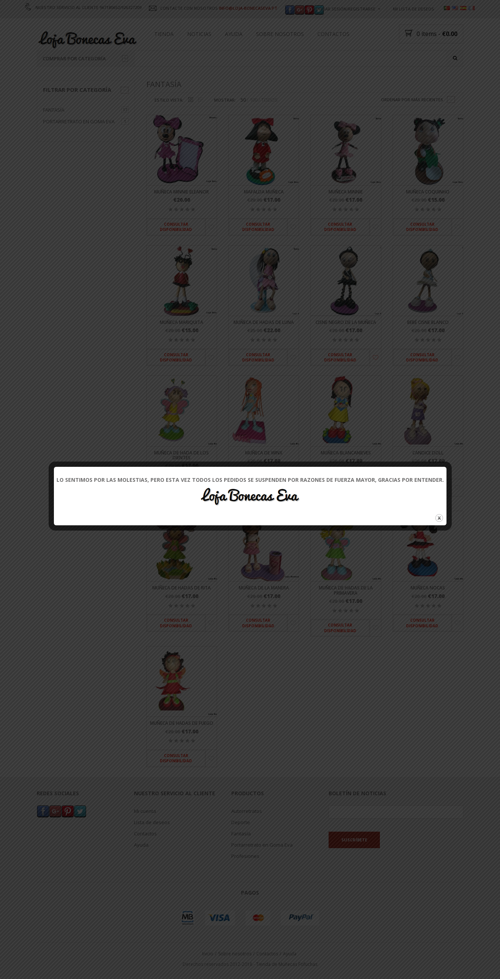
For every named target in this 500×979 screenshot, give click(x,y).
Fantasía (53, 109)
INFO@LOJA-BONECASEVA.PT (248, 8)
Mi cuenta (145, 810)
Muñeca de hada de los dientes (181, 455)
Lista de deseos (152, 822)
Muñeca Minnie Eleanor (181, 192)
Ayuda (234, 33)
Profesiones (245, 855)
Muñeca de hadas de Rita (181, 588)
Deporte (240, 822)
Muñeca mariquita (181, 322)
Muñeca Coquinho (427, 192)
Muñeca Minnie (346, 192)
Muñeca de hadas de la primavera (346, 590)
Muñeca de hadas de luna (264, 322)
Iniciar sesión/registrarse (345, 9)
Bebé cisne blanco (428, 322)
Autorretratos (246, 810)
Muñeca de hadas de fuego (181, 723)
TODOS (269, 100)
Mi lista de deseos (413, 9)
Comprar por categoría (85, 58)
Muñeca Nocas (428, 588)
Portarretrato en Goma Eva (79, 121)
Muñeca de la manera (264, 588)
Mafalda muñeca (264, 192)
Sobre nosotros (280, 33)
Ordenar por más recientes (412, 99)
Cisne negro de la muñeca (345, 322)
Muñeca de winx (263, 453)
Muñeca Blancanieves (346, 453)
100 (253, 100)
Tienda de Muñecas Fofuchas (286, 964)
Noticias (199, 33)
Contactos (333, 33)
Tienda (164, 33)
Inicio (207, 953)
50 (243, 100)
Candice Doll (427, 453)
